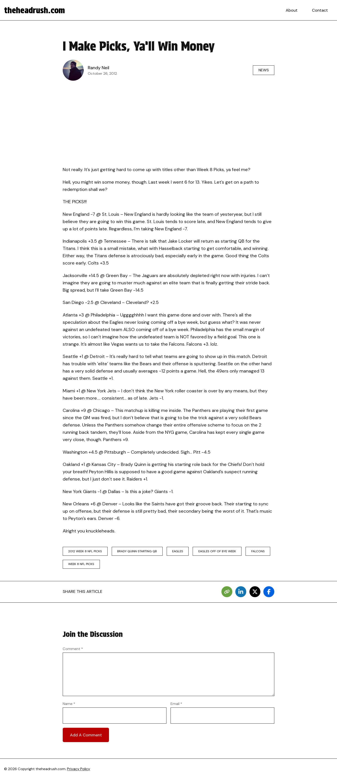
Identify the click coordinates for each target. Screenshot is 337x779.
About (292, 10)
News (264, 70)
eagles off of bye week (217, 551)
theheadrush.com (34, 10)
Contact (320, 10)
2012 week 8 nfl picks (85, 551)
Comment (73, 648)
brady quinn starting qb (137, 551)
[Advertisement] (168, 117)
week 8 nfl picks (81, 564)
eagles (177, 551)
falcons (258, 551)
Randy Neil (98, 68)
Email (176, 703)
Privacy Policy (78, 768)
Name (69, 703)
